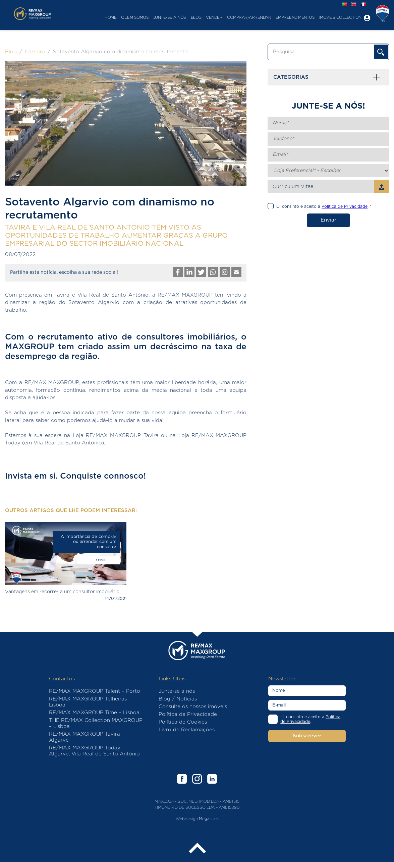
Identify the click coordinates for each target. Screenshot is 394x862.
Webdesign (187, 818)
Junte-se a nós (164, 17)
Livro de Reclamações (187, 729)
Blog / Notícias (178, 698)
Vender (209, 17)
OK (381, 52)
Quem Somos (129, 17)
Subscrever (307, 735)
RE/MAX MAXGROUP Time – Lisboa (94, 712)
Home (105, 17)
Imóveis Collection (335, 17)
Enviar (328, 220)
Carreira (35, 51)
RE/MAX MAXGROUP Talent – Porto (94, 691)
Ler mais (98, 560)
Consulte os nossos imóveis (193, 706)
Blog (190, 17)
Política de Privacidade (188, 714)
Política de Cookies (183, 722)
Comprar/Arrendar (244, 17)
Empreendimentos (289, 17)
